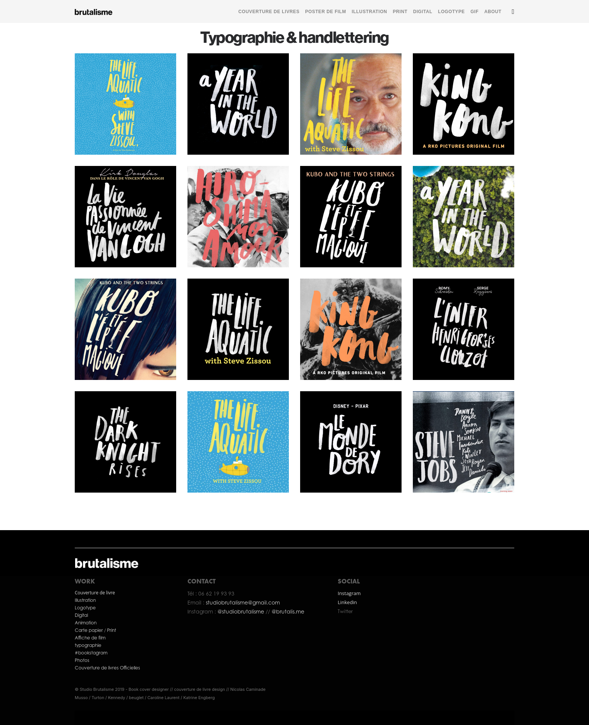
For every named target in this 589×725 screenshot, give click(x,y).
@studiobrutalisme (241, 611)
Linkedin (347, 602)
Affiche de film (90, 638)
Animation (86, 623)
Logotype (85, 607)
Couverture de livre (95, 592)
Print (111, 630)
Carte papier (89, 630)
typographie (88, 645)
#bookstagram (91, 653)
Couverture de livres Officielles (108, 668)
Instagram (349, 593)
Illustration (85, 600)
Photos (82, 660)
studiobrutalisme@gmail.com (243, 602)
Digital (81, 615)
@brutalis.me (287, 611)
